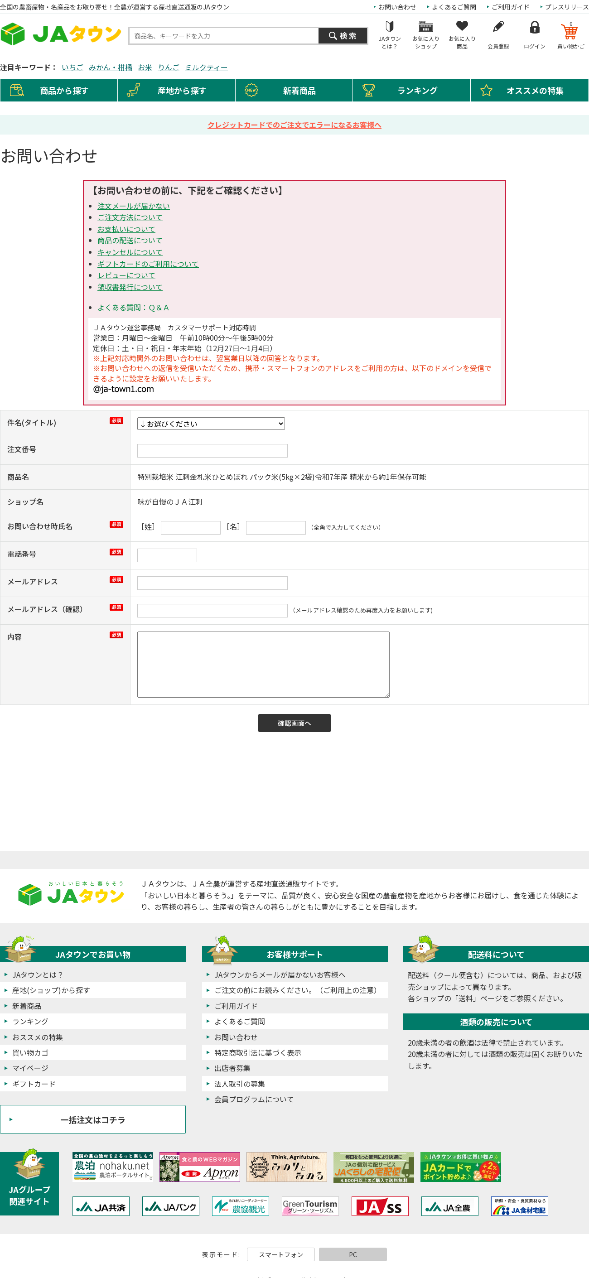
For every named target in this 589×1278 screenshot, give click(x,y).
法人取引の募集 (239, 1083)
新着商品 (299, 90)
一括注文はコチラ (93, 1119)
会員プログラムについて (254, 1099)
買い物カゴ (30, 1052)
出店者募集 (232, 1067)
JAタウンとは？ (38, 974)
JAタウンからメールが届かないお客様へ (280, 974)
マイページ (30, 1067)
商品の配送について (130, 240)
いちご (72, 67)
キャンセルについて (130, 251)
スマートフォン (281, 1254)
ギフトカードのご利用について (148, 263)
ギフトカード (34, 1083)
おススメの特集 (37, 1037)
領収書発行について (130, 286)
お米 (145, 67)
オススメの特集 (535, 90)
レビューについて (126, 275)
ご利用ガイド (511, 6)
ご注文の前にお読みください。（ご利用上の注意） (297, 989)
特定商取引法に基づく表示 (257, 1052)
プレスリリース (567, 6)
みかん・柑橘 (110, 67)
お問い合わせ (397, 6)
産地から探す (182, 90)
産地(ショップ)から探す (51, 989)
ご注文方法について (130, 217)
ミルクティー (206, 67)
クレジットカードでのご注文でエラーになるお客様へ (294, 124)
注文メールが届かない (133, 205)
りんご (168, 67)
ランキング (417, 90)
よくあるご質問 (454, 6)
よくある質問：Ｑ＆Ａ (133, 307)
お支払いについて (126, 228)
